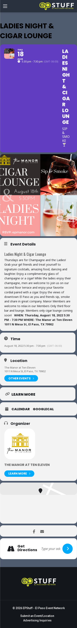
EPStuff (28, 608)
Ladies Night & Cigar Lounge (25, 254)
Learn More (19, 473)
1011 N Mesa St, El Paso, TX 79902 (25, 371)
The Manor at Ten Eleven (20, 367)
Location (18, 361)
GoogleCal (43, 409)
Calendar (20, 409)
